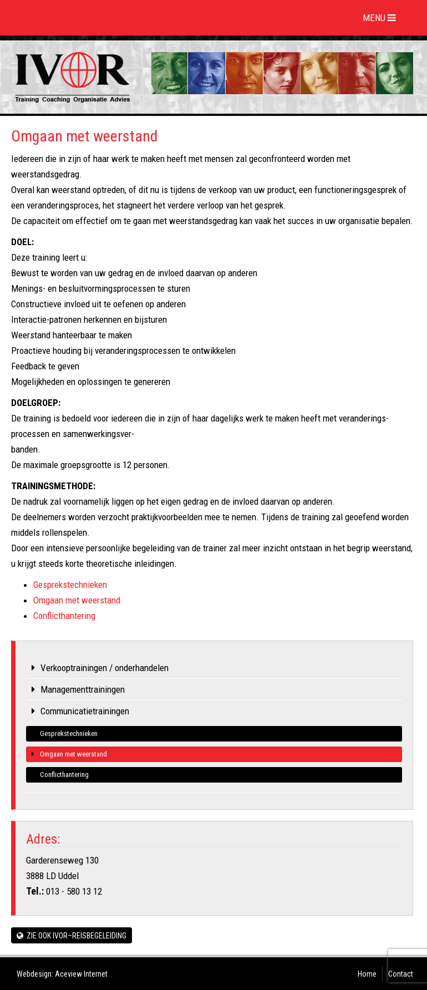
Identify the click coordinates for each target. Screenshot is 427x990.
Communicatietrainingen (84, 711)
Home (367, 973)
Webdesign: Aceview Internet (62, 973)
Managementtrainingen (82, 689)
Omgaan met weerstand (76, 600)
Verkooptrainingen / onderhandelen (104, 667)
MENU (381, 17)
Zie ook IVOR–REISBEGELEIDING (71, 935)
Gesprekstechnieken (70, 584)
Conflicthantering (64, 615)
